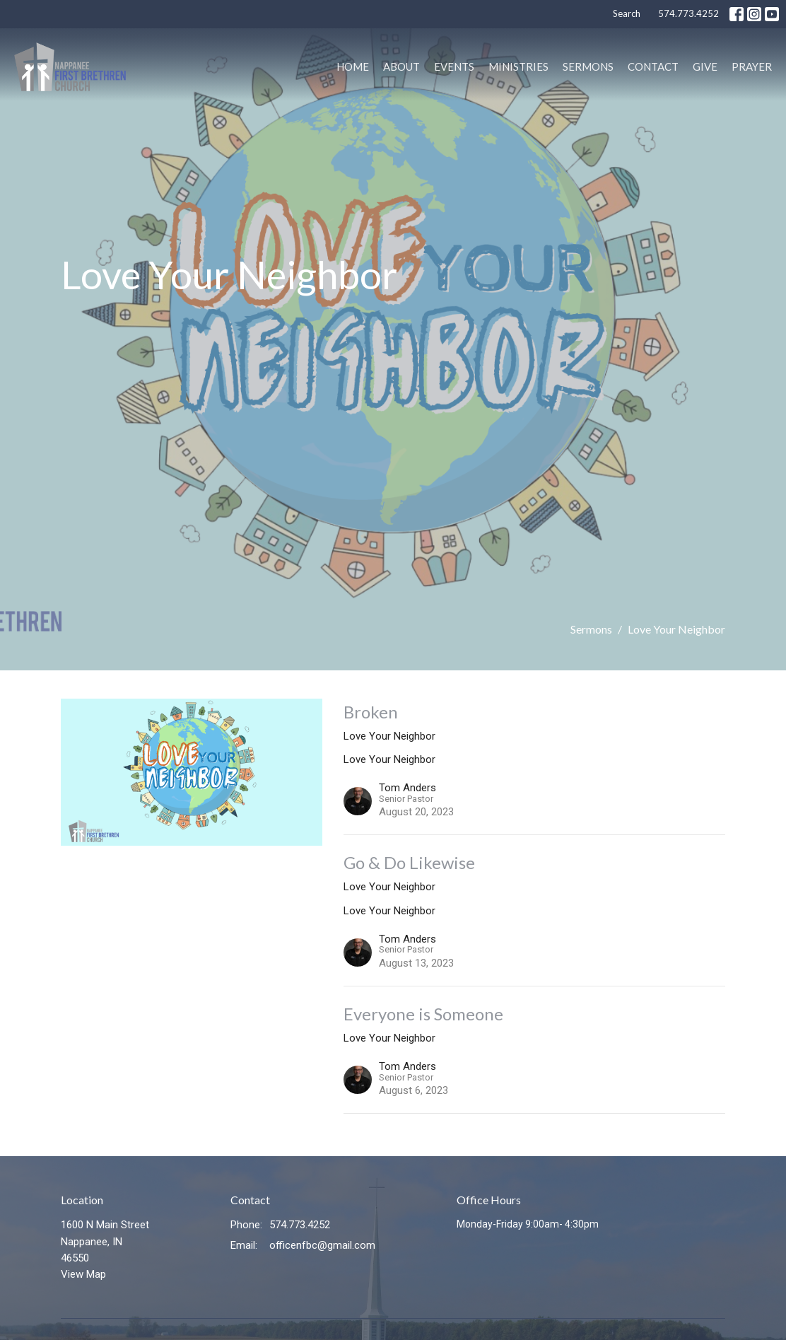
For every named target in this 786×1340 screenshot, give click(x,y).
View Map (83, 1274)
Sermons (588, 66)
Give (705, 66)
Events (454, 66)
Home (352, 66)
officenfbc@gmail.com (322, 1245)
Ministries (518, 66)
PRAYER (752, 66)
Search (626, 13)
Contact (653, 66)
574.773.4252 (688, 13)
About (401, 66)
